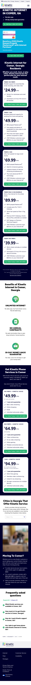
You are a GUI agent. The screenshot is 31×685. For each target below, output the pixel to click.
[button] (24, 517)
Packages (5, 659)
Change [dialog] (12, 1)
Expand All (6, 600)
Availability (19, 656)
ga (16, 636)
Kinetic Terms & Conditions (7, 670)
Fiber (4, 656)
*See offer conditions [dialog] (7, 50)
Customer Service (21, 653)
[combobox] (13, 517)
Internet (5, 653)
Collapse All (14, 600)
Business (17, 1)
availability (10, 636)
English (22, 1)
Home (4, 636)
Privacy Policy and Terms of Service (8, 666)
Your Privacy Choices (8, 675)
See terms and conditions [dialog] (15, 275)
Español (28, 1)
